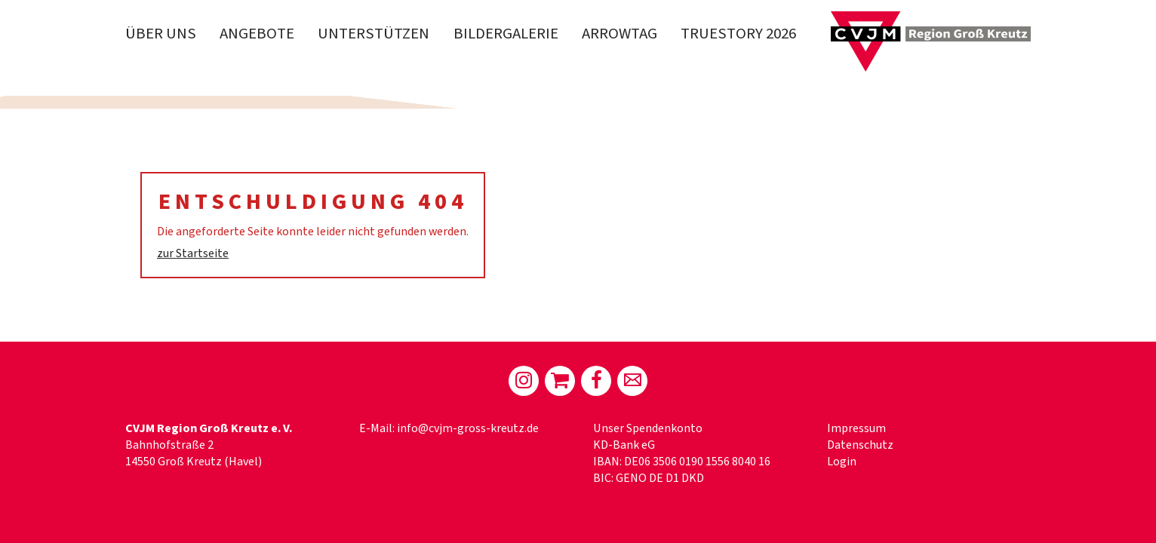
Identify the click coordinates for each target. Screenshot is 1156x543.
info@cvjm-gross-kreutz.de (468, 428)
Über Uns (160, 33)
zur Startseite (193, 253)
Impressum (856, 428)
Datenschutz (860, 445)
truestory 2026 (738, 33)
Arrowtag (619, 33)
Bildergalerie (505, 33)
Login (841, 461)
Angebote (257, 33)
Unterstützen (373, 33)
